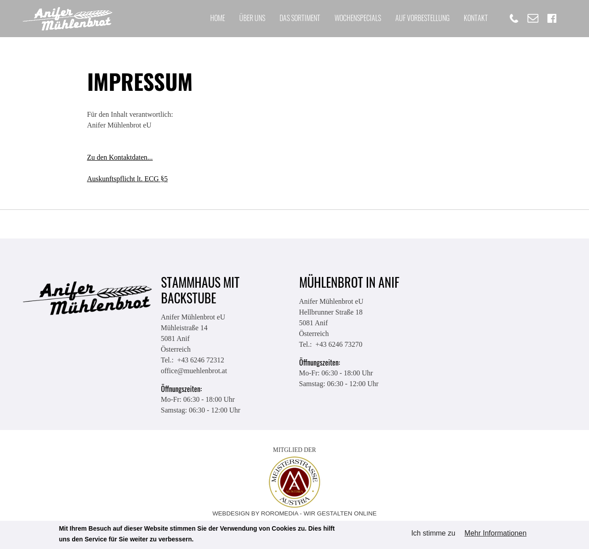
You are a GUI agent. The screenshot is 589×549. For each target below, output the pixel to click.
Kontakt (476, 18)
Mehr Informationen (496, 533)
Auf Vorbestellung (422, 18)
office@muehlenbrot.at (194, 371)
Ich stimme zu (433, 533)
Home (217, 18)
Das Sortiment (300, 18)
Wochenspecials (358, 18)
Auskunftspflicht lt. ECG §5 (127, 179)
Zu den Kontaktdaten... (120, 157)
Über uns (252, 18)
